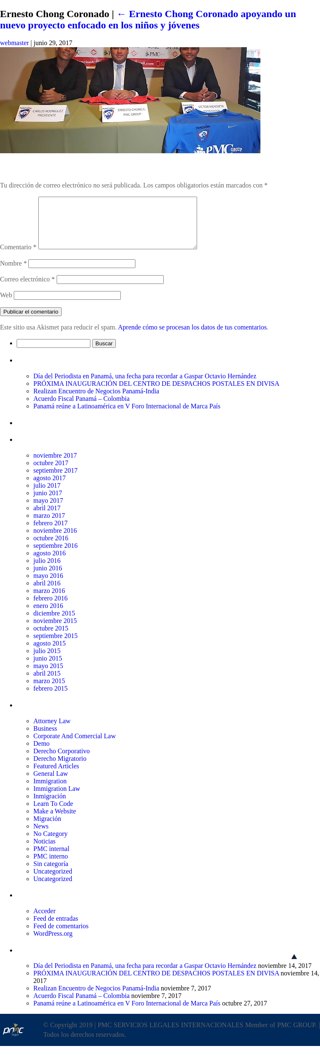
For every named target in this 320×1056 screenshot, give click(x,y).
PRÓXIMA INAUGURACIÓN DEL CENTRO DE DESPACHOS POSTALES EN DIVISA (156, 393)
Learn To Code (53, 813)
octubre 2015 (50, 638)
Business (45, 738)
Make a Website (54, 821)
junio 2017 (47, 502)
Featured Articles (56, 776)
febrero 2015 (50, 698)
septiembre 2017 (55, 480)
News (40, 836)
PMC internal (51, 858)
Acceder (44, 920)
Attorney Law (51, 730)
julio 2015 (46, 660)
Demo (41, 753)
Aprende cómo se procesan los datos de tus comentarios (192, 337)
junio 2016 (47, 578)
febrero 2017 (50, 533)
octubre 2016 (50, 548)
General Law (50, 783)
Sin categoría (50, 873)
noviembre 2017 (55, 465)
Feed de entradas (55, 928)
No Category (50, 843)
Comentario (18, 257)
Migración (47, 828)
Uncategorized (52, 881)
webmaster (14, 42)
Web (6, 305)
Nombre (13, 273)
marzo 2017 (49, 525)
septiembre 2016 (55, 555)
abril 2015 (46, 683)
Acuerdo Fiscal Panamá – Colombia (81, 408)
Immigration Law (56, 798)
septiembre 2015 (55, 645)
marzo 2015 (49, 690)
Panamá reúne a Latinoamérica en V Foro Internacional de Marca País (126, 416)
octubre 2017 (50, 472)
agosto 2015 (49, 653)
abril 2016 (46, 593)
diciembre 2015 (54, 623)
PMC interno (50, 866)
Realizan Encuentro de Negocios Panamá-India (96, 401)
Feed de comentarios (60, 936)
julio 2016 (46, 570)
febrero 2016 (50, 608)
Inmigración (49, 806)
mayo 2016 (48, 585)
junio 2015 (47, 668)
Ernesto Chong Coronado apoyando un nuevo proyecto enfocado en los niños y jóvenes (148, 19)
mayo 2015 (48, 675)
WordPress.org (52, 943)
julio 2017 (46, 495)
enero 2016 (48, 615)
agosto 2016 (49, 563)
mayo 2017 (48, 510)
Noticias (44, 851)
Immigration (50, 791)
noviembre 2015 (55, 630)
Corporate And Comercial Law (74, 746)
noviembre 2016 (55, 540)
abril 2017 (46, 518)
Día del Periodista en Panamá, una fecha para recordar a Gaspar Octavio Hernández (144, 386)
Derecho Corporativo (61, 761)
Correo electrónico (27, 289)
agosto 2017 (49, 487)
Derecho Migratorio (60, 768)
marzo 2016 (49, 600)
